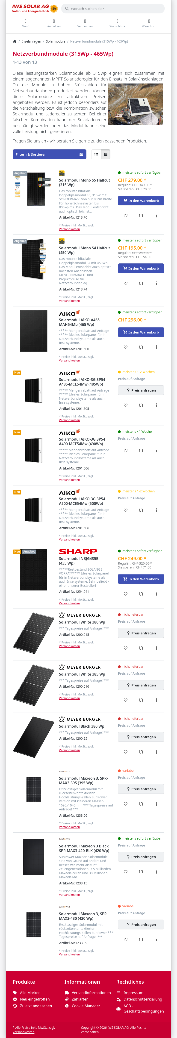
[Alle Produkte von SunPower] (64, 771)
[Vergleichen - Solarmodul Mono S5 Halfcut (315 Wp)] (141, 215)
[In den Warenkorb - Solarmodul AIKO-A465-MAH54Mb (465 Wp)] (141, 332)
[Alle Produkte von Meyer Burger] (79, 615)
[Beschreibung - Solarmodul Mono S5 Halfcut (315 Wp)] (156, 215)
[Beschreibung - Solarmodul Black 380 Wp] (156, 751)
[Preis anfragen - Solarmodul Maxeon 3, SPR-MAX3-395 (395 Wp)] (141, 789)
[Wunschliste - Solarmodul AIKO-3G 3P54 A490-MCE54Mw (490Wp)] (125, 450)
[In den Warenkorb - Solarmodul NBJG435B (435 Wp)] (141, 579)
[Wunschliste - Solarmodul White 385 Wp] (125, 700)
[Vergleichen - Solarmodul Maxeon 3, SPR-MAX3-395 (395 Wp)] (141, 803)
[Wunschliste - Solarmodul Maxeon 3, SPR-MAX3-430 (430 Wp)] (125, 939)
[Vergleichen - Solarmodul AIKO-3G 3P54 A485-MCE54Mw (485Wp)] (141, 405)
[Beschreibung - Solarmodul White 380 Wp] (156, 648)
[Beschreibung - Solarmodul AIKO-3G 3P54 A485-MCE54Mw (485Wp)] (156, 405)
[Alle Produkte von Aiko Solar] (69, 313)
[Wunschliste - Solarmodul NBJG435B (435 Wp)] (125, 593)
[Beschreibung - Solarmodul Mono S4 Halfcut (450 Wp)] (156, 283)
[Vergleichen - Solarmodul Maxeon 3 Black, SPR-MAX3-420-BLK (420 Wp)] (141, 871)
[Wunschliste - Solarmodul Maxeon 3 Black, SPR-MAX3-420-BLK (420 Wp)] (125, 871)
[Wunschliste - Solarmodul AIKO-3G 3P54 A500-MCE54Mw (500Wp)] (125, 510)
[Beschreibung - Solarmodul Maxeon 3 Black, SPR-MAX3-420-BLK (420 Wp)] (156, 871)
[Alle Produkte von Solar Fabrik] (62, 173)
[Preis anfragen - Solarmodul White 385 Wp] (141, 685)
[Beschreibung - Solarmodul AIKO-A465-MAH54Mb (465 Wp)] (156, 347)
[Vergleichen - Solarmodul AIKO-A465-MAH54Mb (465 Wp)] (141, 347)
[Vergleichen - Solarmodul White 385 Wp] (141, 700)
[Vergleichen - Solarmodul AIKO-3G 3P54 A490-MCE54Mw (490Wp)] (141, 450)
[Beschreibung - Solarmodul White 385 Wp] (156, 700)
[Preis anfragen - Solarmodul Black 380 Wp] (141, 737)
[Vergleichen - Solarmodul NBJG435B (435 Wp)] (141, 593)
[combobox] (113, 8)
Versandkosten (69, 229)
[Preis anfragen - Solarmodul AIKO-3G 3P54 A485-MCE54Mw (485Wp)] (141, 390)
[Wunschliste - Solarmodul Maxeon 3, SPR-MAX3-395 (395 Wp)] (125, 803)
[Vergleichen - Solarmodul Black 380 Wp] (141, 751)
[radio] (96, 154)
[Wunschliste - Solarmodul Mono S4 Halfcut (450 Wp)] (125, 283)
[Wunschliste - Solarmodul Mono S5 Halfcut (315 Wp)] (125, 215)
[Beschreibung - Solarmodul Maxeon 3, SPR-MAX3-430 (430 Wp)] (156, 939)
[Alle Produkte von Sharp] (78, 551)
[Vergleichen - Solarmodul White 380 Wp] (141, 648)
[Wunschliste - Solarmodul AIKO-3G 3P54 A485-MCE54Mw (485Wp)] (125, 405)
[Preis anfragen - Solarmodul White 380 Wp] (141, 633)
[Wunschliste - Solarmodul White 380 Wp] (125, 648)
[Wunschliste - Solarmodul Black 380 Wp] (125, 751)
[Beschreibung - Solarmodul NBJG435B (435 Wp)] (156, 593)
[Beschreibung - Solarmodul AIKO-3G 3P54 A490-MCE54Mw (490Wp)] (156, 450)
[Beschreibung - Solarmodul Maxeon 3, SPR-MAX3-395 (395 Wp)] (156, 803)
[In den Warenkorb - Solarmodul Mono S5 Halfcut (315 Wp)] (141, 200)
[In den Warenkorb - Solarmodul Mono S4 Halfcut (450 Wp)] (141, 268)
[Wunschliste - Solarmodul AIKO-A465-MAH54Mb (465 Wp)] (125, 347)
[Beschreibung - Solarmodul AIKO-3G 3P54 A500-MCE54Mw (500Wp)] (156, 510)
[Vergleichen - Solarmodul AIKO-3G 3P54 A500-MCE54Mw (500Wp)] (141, 510)
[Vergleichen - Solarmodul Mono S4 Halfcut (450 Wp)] (141, 283)
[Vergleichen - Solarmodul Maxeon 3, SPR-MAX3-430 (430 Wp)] (141, 939)
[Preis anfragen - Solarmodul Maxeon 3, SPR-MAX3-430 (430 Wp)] (141, 924)
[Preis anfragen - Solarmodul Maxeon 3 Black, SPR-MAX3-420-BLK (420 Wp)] (141, 857)
